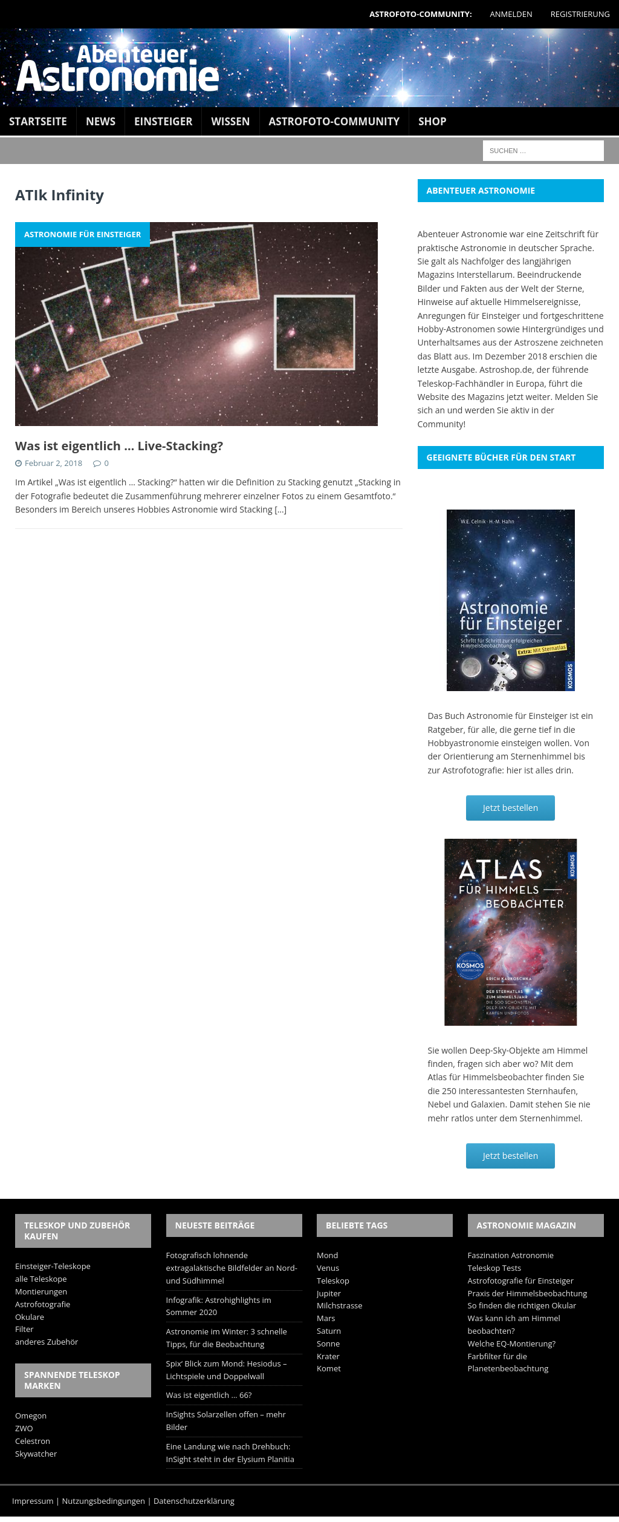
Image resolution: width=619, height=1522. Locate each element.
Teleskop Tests (495, 1267)
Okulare (29, 1316)
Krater (328, 1356)
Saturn (329, 1330)
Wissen (230, 121)
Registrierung (580, 13)
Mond (327, 1255)
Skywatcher (36, 1453)
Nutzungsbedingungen (103, 1500)
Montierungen (41, 1291)
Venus (328, 1267)
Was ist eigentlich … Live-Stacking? (119, 446)
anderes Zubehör (46, 1341)
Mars (326, 1318)
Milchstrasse (340, 1305)
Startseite (38, 121)
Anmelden (511, 13)
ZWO (24, 1428)
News (100, 121)
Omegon (31, 1415)
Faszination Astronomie (511, 1255)
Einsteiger (163, 121)
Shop (432, 121)
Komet (329, 1368)
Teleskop (333, 1280)
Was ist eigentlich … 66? (209, 1394)
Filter (24, 1329)
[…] (280, 509)
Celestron (32, 1440)
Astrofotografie (42, 1304)
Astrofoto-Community (334, 121)
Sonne (328, 1343)
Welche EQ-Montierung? (512, 1343)
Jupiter (329, 1293)
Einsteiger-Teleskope (53, 1266)
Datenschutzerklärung (194, 1500)
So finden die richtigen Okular (522, 1305)
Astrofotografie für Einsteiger (521, 1280)
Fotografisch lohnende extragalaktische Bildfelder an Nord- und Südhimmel (231, 1268)
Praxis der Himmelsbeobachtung (528, 1293)
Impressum (33, 1500)
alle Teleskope (41, 1278)
